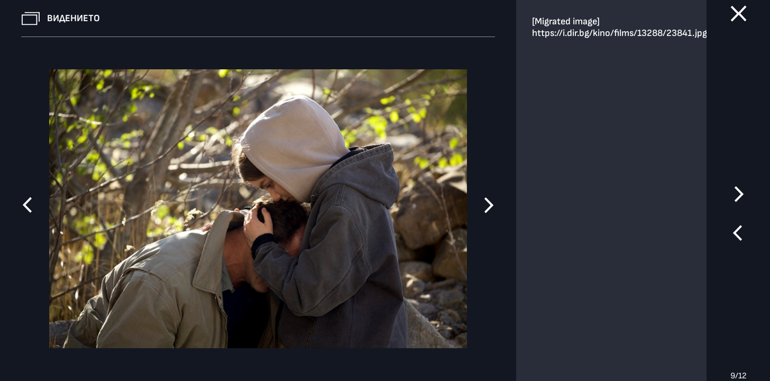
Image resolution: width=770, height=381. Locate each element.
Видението (73, 18)
